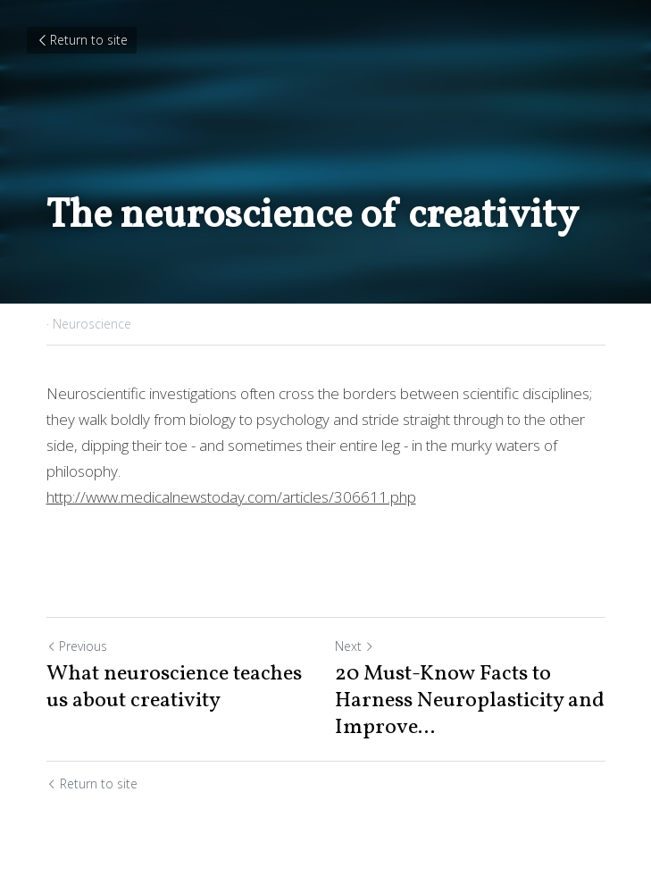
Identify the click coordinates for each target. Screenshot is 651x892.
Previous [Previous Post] (76, 646)
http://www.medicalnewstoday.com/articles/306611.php (231, 497)
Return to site (82, 39)
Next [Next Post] (354, 646)
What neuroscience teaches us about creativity (174, 687)
